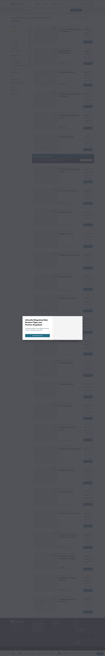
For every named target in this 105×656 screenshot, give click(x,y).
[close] (80, 318)
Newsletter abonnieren (38, 335)
